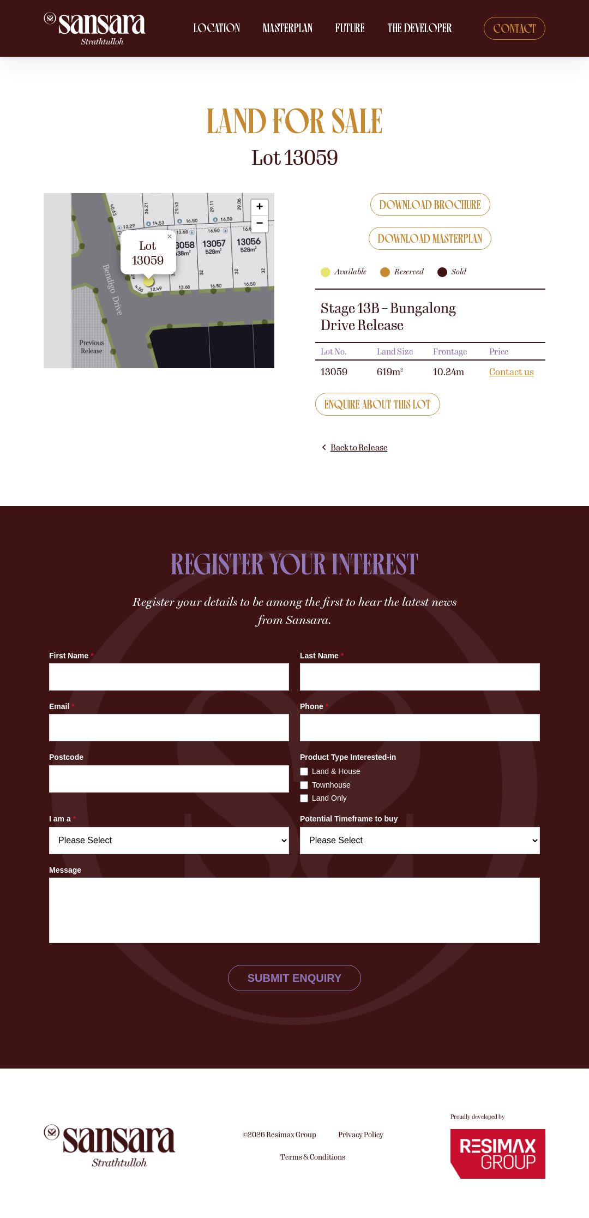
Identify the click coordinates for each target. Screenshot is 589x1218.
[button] (151, 284)
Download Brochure (430, 206)
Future (351, 28)
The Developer (421, 28)
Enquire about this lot (377, 405)
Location (218, 28)
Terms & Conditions (312, 1209)
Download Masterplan (430, 240)
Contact (514, 29)
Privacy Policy (360, 1187)
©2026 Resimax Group (279, 1187)
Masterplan (289, 28)
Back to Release (354, 448)
